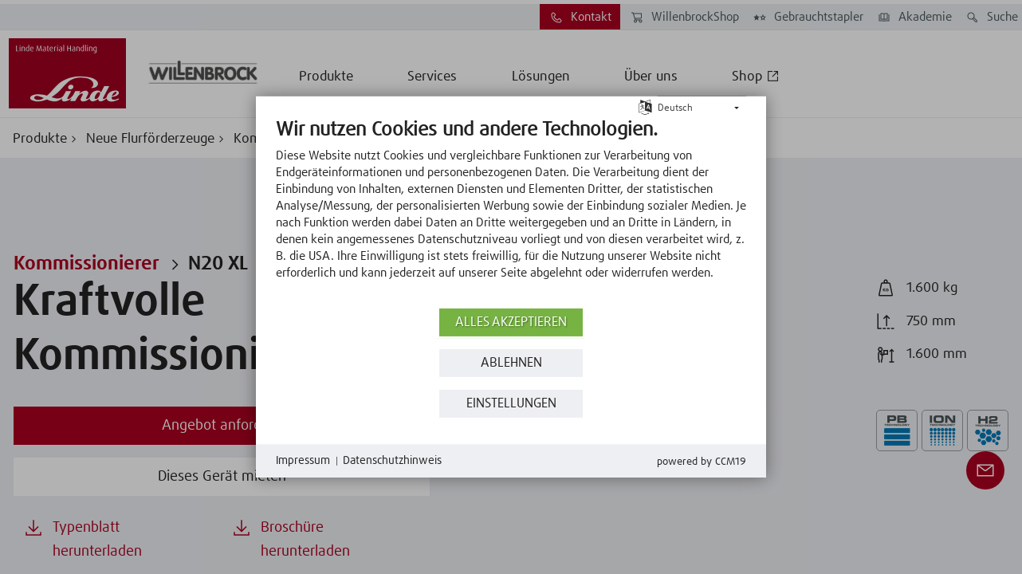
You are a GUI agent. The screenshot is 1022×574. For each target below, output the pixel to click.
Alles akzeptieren (511, 322)
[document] (511, 211)
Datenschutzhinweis (392, 460)
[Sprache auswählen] (645, 106)
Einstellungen (511, 404)
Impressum (303, 460)
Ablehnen (511, 363)
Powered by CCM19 (701, 462)
